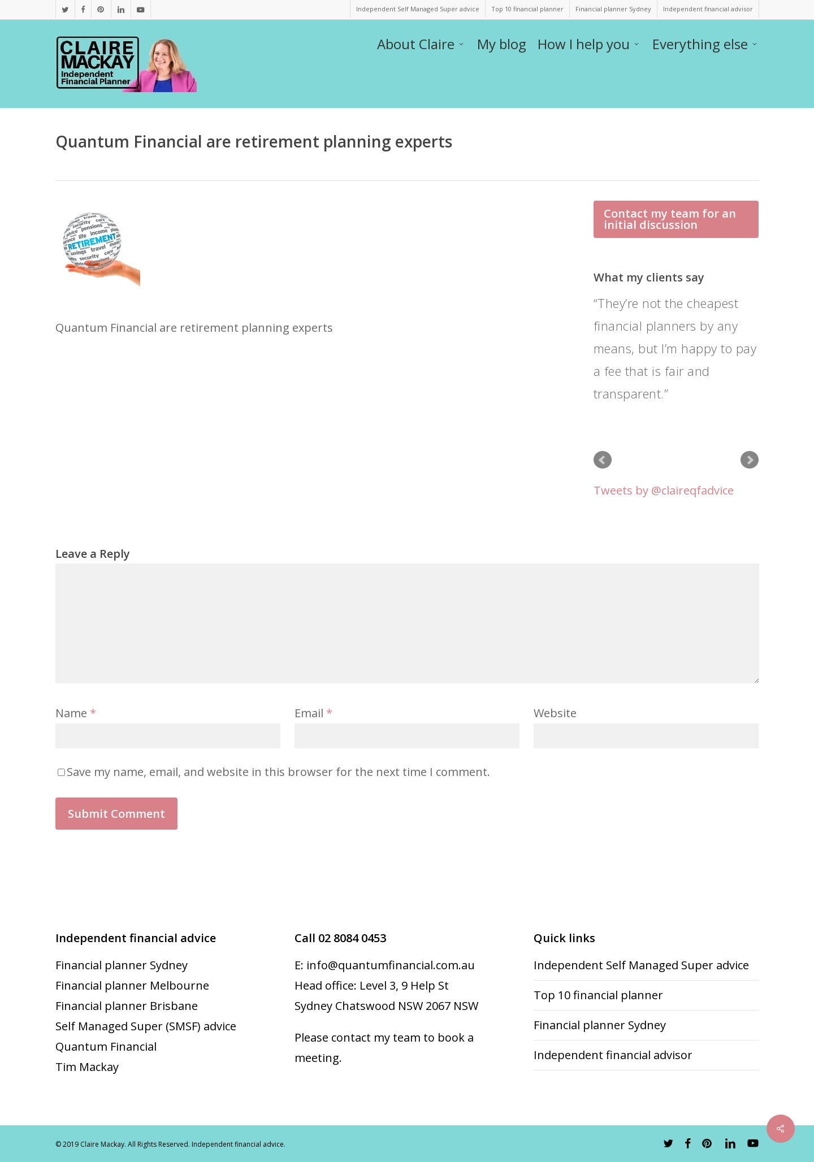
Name (75, 713)
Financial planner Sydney (121, 965)
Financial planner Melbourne (132, 985)
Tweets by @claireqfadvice (664, 490)
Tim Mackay (87, 1066)
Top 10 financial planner (598, 995)
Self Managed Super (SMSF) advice (145, 1026)
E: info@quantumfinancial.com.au (385, 965)
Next (750, 460)
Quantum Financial (106, 1046)
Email (313, 713)
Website (555, 713)
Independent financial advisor (613, 1055)
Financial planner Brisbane (126, 1005)
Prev (603, 460)
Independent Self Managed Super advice (641, 965)
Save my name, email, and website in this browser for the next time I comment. (278, 771)
